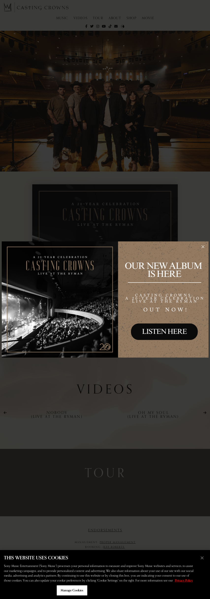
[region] (105, 574)
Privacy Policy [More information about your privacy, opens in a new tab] (184, 580)
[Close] (202, 557)
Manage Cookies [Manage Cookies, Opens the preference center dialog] (72, 590)
